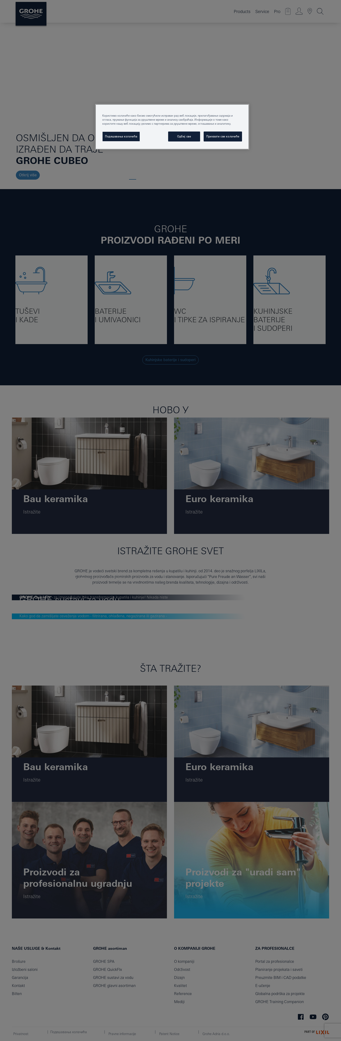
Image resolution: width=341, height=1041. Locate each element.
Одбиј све (184, 136)
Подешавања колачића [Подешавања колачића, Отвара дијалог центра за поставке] (121, 136)
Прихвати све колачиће (222, 136)
